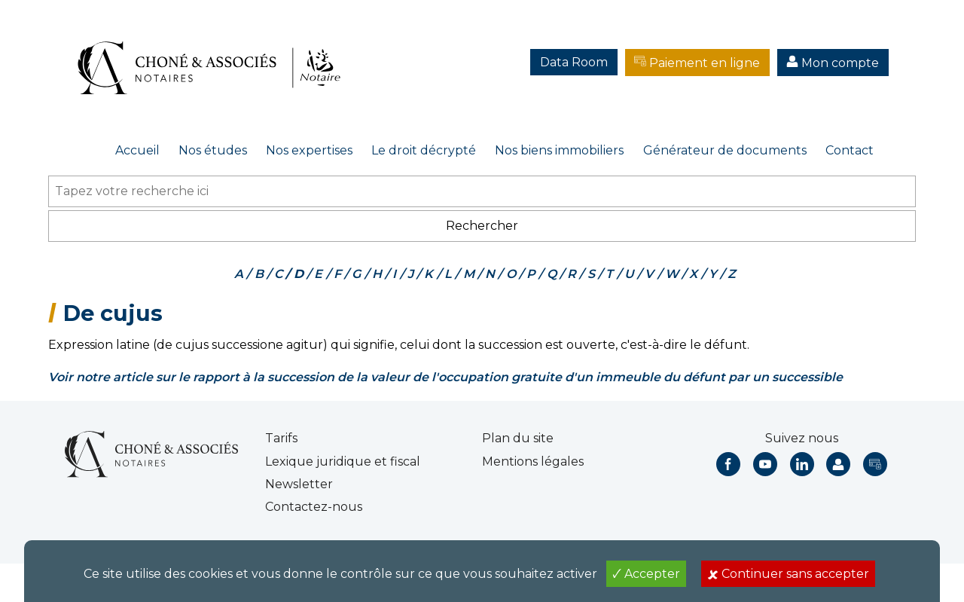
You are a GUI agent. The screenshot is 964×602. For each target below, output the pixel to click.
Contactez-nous (313, 507)
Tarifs (281, 438)
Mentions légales (533, 461)
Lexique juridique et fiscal (342, 461)
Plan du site (518, 438)
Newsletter (299, 484)
